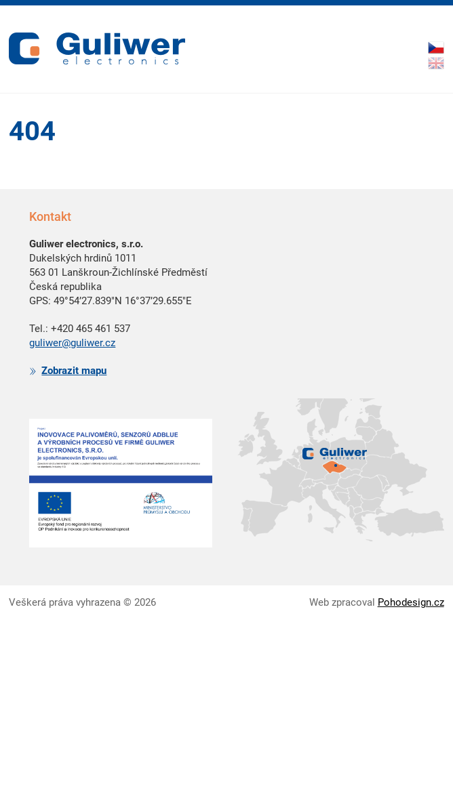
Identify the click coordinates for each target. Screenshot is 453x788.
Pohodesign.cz (411, 602)
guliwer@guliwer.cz (72, 343)
